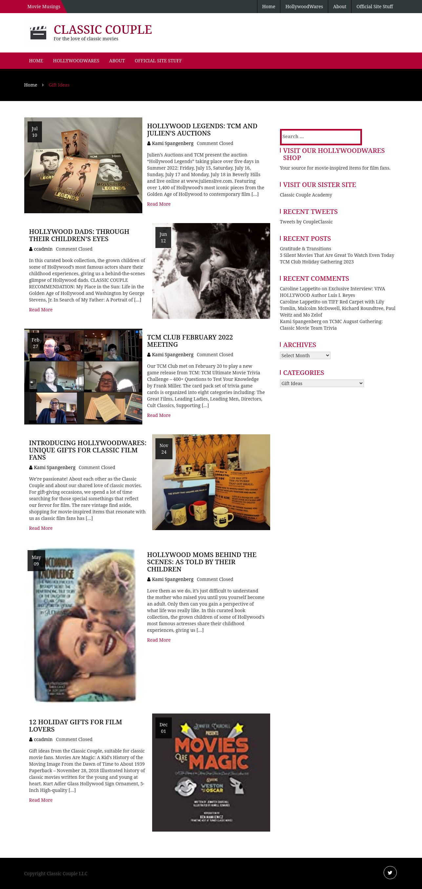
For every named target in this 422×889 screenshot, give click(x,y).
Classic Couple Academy (306, 195)
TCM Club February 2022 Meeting (190, 341)
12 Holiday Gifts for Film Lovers (75, 725)
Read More (159, 204)
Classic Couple (103, 29)
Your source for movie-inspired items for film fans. (335, 168)
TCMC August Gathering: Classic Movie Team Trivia (331, 324)
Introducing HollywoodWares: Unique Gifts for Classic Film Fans (88, 450)
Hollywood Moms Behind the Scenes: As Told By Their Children (202, 561)
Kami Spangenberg (172, 143)
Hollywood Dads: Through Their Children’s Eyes (79, 235)
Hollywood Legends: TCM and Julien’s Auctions (202, 129)
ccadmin (43, 249)
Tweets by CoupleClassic (306, 221)
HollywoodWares (304, 6)
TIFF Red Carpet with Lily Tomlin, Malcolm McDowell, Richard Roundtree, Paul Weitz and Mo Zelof (338, 308)
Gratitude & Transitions (306, 248)
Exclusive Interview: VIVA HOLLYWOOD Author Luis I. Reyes (332, 291)
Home (268, 6)
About (339, 6)
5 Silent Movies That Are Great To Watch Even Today (337, 255)
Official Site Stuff (374, 6)
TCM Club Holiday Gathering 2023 (317, 261)
